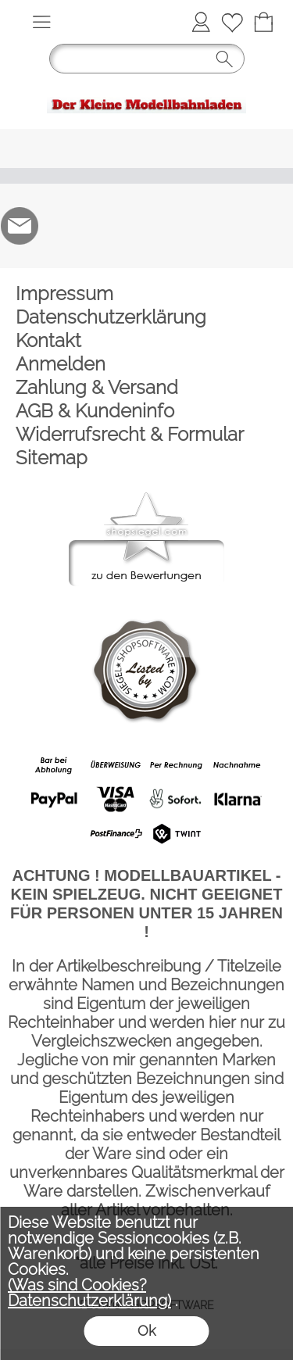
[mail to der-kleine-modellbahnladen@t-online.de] (19, 225)
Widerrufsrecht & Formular (130, 434)
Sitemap (52, 457)
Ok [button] (146, 1330)
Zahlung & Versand (97, 387)
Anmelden (60, 364)
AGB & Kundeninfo (95, 410)
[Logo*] (146, 87)
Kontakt (48, 340)
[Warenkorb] (263, 22)
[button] (41, 22)
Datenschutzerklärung (111, 317)
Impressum (64, 293)
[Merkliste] (232, 22)
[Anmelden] (201, 22)
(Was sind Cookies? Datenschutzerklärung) (89, 1293)
